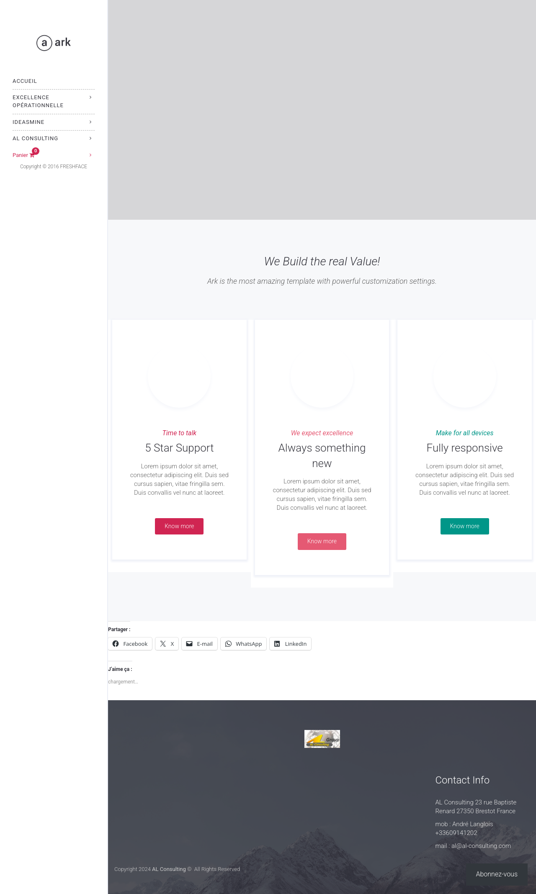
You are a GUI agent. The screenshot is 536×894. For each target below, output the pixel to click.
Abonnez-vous (497, 874)
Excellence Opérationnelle (38, 101)
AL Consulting (35, 138)
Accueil (25, 81)
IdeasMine (28, 122)
